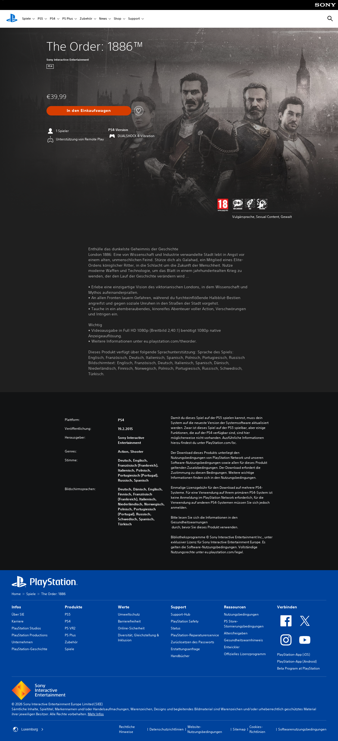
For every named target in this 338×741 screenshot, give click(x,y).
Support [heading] (178, 606)
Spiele (26, 19)
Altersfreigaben (235, 633)
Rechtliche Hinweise (127, 729)
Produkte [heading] (73, 606)
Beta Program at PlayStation (298, 668)
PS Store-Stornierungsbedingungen (244, 624)
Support (134, 19)
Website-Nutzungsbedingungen (204, 729)
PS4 (52, 19)
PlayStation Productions (30, 635)
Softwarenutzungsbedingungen (302, 729)
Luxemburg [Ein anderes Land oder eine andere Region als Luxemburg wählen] (28, 729)
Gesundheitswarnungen (189, 522)
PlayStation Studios (26, 628)
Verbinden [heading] (287, 606)
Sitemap (239, 729)
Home (16, 593)
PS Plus (67, 19)
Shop (117, 19)
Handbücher (180, 655)
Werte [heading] (123, 606)
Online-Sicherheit (131, 628)
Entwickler (231, 647)
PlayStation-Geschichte (29, 649)
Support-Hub (180, 614)
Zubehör (86, 19)
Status (175, 628)
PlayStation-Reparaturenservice (195, 635)
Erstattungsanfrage (185, 649)
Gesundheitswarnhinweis (243, 640)
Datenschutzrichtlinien (166, 729)
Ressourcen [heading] (235, 606)
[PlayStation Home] (12, 18)
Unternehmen (22, 642)
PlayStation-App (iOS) (293, 654)
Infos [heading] (16, 606)
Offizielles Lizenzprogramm (245, 654)
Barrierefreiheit (129, 621)
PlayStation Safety (184, 621)
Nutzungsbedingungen (241, 614)
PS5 (40, 19)
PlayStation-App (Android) (297, 661)
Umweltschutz (129, 614)
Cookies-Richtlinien (257, 729)
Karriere (18, 621)
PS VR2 (70, 628)
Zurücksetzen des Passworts (192, 642)
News (103, 19)
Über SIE (18, 614)
